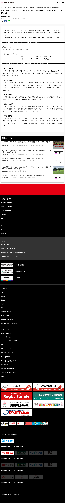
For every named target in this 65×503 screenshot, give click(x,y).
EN (59, 2)
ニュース (9, 7)
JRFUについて (4, 292)
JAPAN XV (3, 214)
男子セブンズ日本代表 (6, 203)
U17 (2, 229)
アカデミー (3, 233)
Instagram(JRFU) (5, 364)
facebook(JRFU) (5, 333)
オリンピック (21, 18)
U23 (2, 218)
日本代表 (3, 18)
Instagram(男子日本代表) (7, 368)
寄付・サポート (5, 307)
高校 (2, 226)
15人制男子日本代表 (6, 199)
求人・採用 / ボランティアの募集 (9, 323)
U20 (2, 222)
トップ (2, 7)
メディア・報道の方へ (6, 315)
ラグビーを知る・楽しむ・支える (9, 248)
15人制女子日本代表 (6, 210)
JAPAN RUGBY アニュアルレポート (10, 256)
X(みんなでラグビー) (6, 352)
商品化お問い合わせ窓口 (7, 319)
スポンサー (3, 304)
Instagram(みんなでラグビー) (8, 372)
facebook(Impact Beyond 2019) (9, 340)
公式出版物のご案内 (6, 311)
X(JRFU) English (5, 348)
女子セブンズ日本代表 (11, 18)
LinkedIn (3, 376)
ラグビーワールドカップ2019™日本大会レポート (13, 252)
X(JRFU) (3, 344)
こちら (9, 47)
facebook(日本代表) (6, 337)
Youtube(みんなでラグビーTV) (8, 361)
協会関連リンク (5, 300)
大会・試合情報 (5, 245)
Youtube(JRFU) (5, 357)
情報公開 (3, 296)
